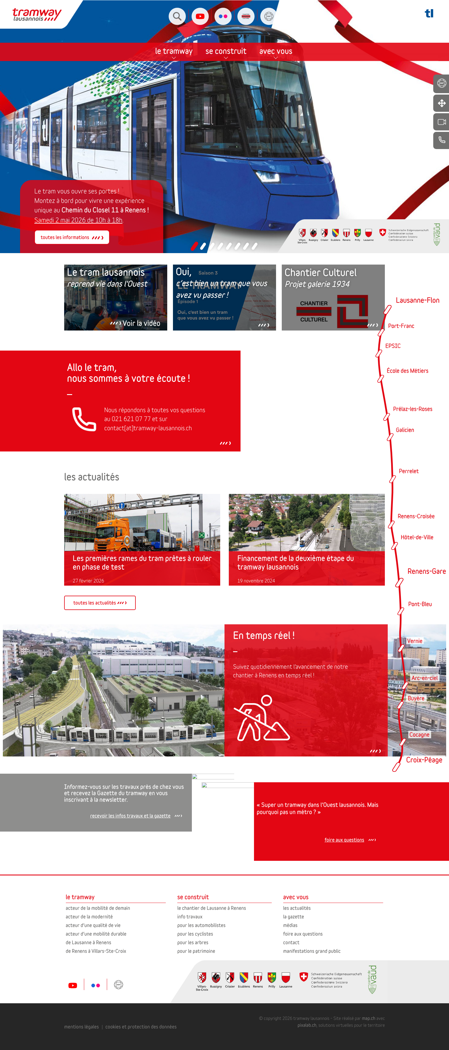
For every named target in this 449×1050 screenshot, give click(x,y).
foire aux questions (303, 933)
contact (291, 942)
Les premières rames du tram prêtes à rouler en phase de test (142, 562)
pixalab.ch (307, 1025)
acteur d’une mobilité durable (96, 933)
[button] (194, 246)
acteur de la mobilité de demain (98, 908)
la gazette (293, 916)
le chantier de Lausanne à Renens (211, 908)
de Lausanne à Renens (88, 942)
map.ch (368, 1018)
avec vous (275, 42)
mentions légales (81, 1026)
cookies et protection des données (141, 1026)
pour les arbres (192, 942)
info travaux (189, 916)
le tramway (174, 42)
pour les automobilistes (201, 925)
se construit (226, 42)
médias (290, 925)
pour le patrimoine (196, 951)
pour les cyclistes (195, 933)
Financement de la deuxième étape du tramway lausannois (295, 562)
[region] (224, 126)
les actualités (297, 908)
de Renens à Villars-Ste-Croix (96, 951)
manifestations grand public (312, 951)
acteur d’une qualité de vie (93, 925)
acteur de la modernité (89, 916)
